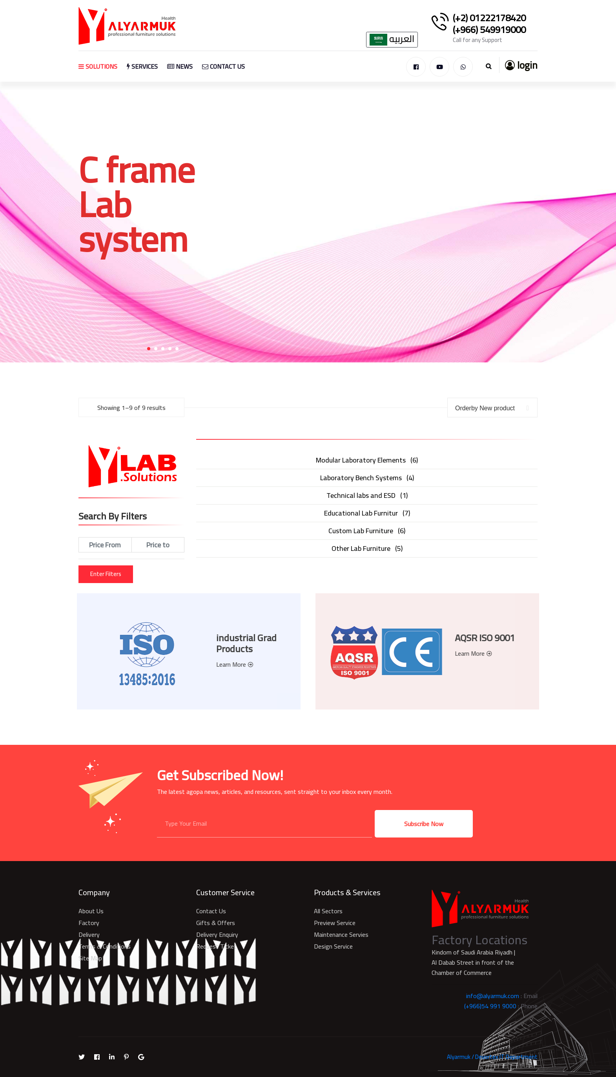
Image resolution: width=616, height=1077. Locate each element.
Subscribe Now (423, 824)
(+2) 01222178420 (489, 18)
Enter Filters (105, 574)
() (367, 459)
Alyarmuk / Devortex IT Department (492, 1056)
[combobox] (492, 407)
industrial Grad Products (241, 643)
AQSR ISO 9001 (489, 638)
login (521, 65)
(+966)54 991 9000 (490, 1006)
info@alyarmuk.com (492, 996)
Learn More (230, 664)
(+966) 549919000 (489, 30)
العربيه (392, 40)
